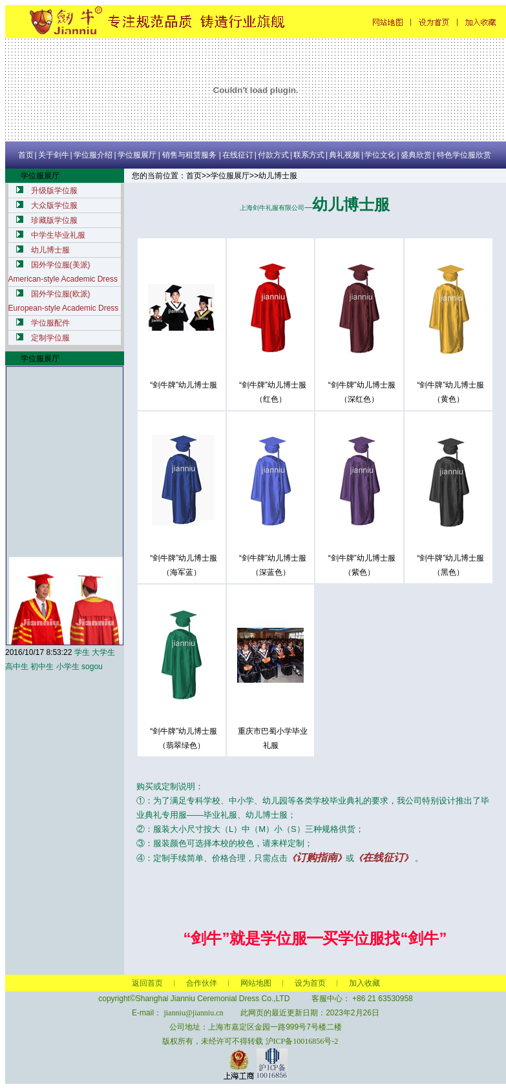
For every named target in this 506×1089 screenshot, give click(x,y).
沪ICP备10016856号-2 (302, 1041)
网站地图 (255, 983)
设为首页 (310, 983)
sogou (92, 666)
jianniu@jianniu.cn (193, 1012)
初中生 (42, 666)
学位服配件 (50, 322)
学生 (82, 652)
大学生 (103, 652)
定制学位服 (50, 337)
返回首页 (147, 983)
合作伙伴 (201, 983)
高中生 (16, 666)
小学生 (67, 666)
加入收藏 (364, 983)
